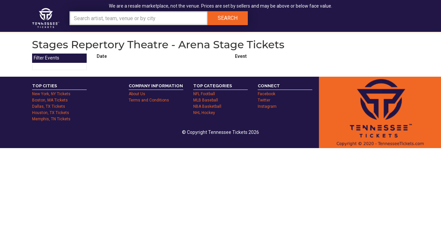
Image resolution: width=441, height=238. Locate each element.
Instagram (267, 106)
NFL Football (204, 94)
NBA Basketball (207, 106)
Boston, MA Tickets (50, 100)
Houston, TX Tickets (50, 112)
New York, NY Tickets (51, 94)
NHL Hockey (204, 112)
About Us (137, 94)
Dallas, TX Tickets (48, 106)
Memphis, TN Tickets (51, 119)
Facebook (266, 94)
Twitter (264, 100)
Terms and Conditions (149, 100)
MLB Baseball (205, 100)
